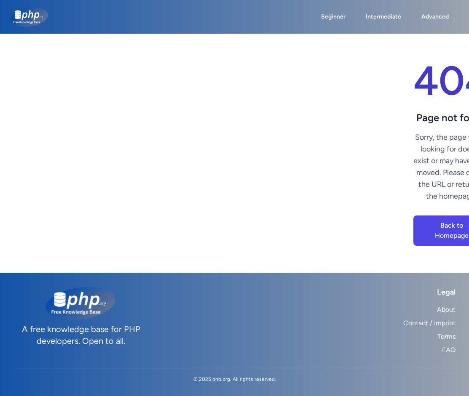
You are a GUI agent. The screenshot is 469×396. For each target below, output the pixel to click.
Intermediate (383, 16)
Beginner (333, 16)
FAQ (449, 350)
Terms (446, 336)
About (446, 310)
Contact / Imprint (429, 323)
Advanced (435, 16)
